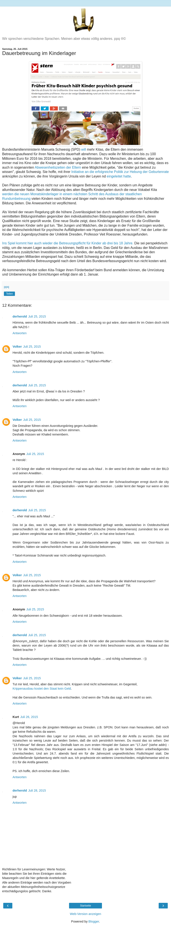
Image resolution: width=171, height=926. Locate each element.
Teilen (9, 293)
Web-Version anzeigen (85, 914)
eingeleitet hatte (119, 176)
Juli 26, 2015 (29, 717)
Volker (17, 346)
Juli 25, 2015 (37, 316)
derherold (20, 316)
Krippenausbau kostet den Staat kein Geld (42, 688)
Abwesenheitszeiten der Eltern (58, 167)
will (83, 149)
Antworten (20, 333)
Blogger (94, 921)
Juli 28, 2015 (37, 790)
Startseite (85, 905)
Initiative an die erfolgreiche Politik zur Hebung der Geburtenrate (120, 172)
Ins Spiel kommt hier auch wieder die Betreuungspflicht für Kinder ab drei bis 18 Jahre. (67, 243)
